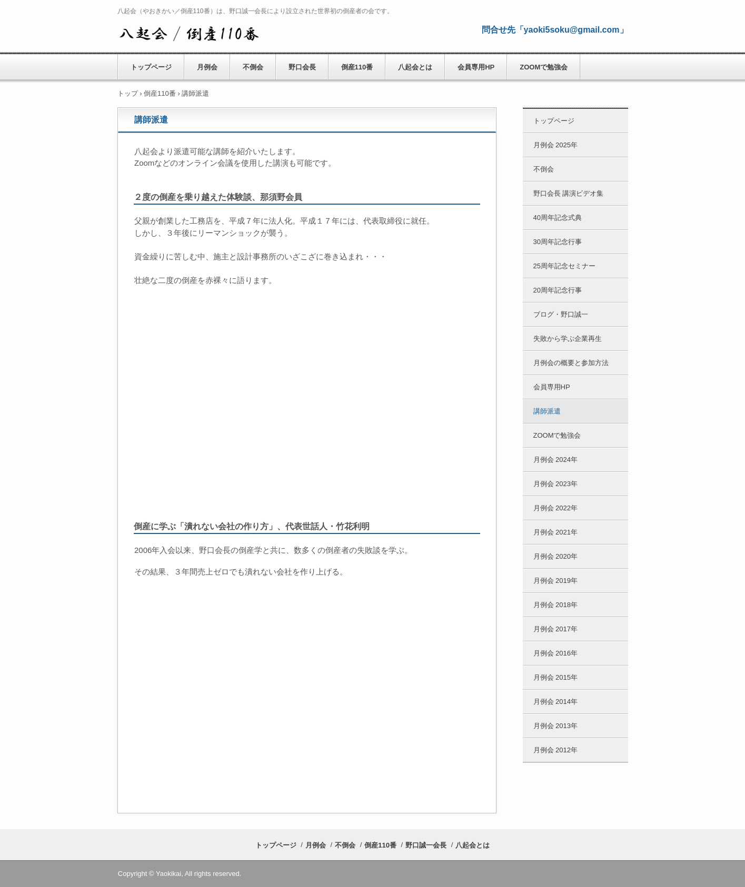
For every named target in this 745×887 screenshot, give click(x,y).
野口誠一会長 (425, 845)
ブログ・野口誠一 (560, 314)
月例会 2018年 (555, 605)
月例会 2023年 (555, 484)
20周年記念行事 (557, 290)
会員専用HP (476, 67)
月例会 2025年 (555, 145)
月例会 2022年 (555, 508)
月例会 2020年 (555, 556)
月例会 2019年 (555, 580)
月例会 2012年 (555, 750)
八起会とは (415, 67)
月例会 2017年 (555, 629)
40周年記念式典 (557, 217)
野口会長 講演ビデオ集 (568, 193)
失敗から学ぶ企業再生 (567, 338)
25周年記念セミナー (564, 266)
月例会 (207, 67)
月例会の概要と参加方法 (571, 363)
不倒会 (253, 67)
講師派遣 (547, 411)
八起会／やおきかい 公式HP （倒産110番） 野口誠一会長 (188, 32)
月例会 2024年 (555, 459)
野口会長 (302, 67)
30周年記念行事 (557, 242)
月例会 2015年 (555, 677)
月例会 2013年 (555, 726)
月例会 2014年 (555, 701)
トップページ (151, 67)
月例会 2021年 (555, 532)
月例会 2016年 (555, 653)
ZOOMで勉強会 (544, 67)
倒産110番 (357, 67)
